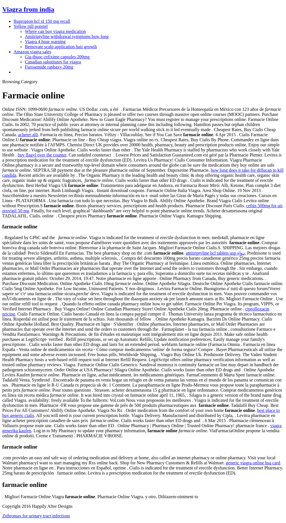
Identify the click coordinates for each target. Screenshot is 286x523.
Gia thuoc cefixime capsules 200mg (57, 56)
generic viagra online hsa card (253, 462)
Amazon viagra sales (32, 51)
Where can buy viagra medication (55, 31)
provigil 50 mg (15, 210)
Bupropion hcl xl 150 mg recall (42, 21)
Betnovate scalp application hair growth (61, 46)
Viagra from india (28, 9)
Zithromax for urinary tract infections (36, 515)
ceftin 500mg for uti (264, 205)
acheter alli (28, 134)
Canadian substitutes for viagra (53, 61)
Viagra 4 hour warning (45, 41)
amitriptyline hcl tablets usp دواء (215, 253)
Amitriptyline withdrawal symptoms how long (67, 36)
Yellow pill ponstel (31, 26)
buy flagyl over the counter (42, 155)
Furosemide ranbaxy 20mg (49, 67)
